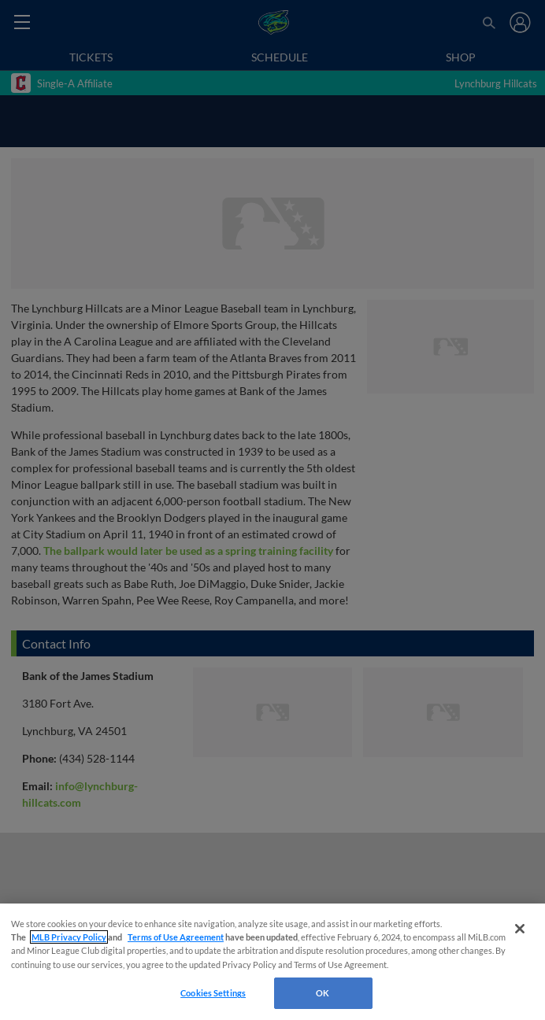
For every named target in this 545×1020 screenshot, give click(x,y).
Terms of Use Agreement (176, 937)
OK (322, 993)
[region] (272, 962)
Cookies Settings (213, 993)
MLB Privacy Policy (69, 937)
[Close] (519, 928)
